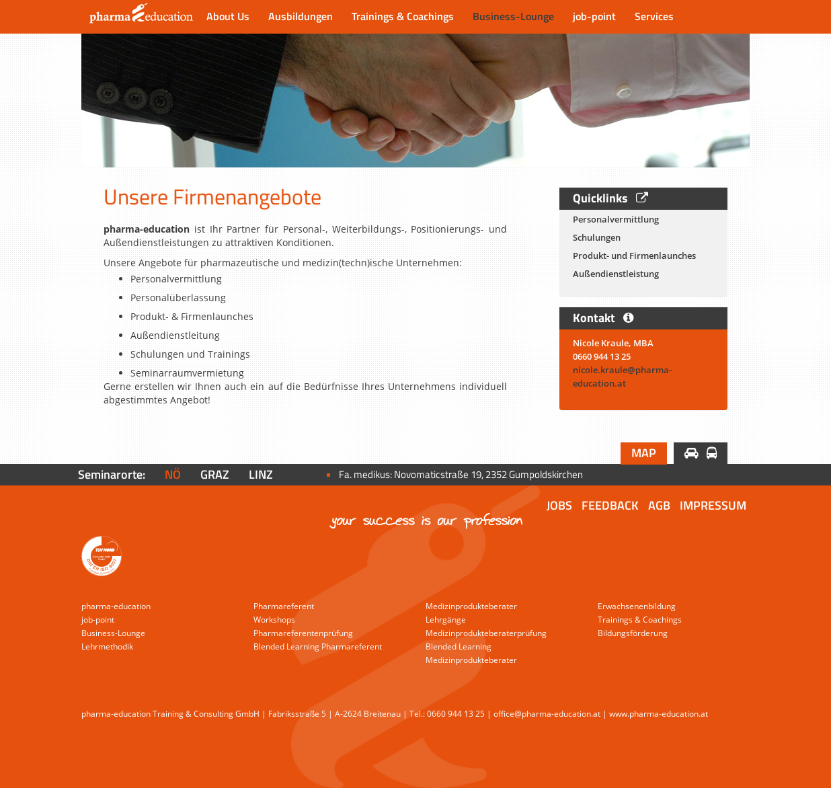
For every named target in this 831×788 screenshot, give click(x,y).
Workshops (274, 619)
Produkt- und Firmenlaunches (634, 255)
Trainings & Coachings (403, 16)
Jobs (559, 505)
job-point (594, 16)
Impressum (713, 505)
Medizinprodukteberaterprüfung (486, 633)
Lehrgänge (446, 619)
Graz (214, 474)
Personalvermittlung (616, 219)
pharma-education (116, 606)
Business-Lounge (513, 16)
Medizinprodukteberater (471, 606)
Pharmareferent (283, 606)
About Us (227, 16)
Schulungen (597, 237)
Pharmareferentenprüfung (303, 633)
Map (643, 453)
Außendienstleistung (616, 274)
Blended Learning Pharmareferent (317, 646)
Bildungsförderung (633, 633)
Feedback (610, 505)
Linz (261, 474)
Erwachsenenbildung (637, 606)
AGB (659, 505)
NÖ (173, 474)
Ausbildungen (300, 16)
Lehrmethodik (107, 646)
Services (654, 16)
